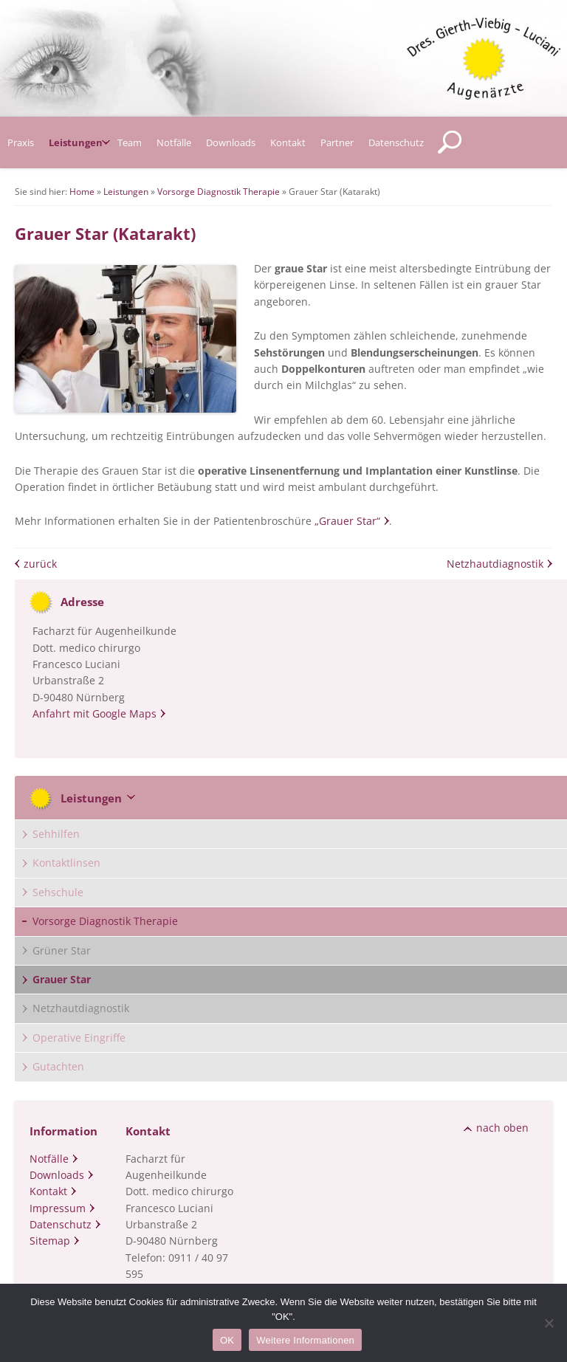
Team (129, 142)
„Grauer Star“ (347, 521)
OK (227, 1340)
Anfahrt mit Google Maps (94, 713)
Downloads (230, 142)
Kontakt (288, 142)
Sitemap (50, 1241)
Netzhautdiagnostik (495, 564)
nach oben (502, 1128)
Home (81, 191)
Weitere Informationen (305, 1340)
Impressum (58, 1208)
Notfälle (174, 142)
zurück (40, 564)
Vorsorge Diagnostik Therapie (218, 191)
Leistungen (76, 142)
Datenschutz (396, 142)
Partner (337, 142)
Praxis (20, 142)
